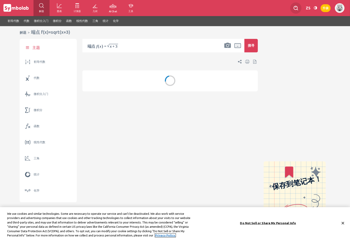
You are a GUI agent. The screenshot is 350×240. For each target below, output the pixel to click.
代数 (37, 78)
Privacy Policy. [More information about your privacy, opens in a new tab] (165, 235)
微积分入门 (41, 94)
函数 (37, 126)
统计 (37, 174)
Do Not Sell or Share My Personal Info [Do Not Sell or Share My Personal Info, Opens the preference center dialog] (268, 223)
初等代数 (39, 61)
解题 (23, 32)
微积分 (38, 110)
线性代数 (39, 142)
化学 (37, 190)
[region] (175, 223)
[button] (227, 48)
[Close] (343, 223)
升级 (326, 7)
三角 (37, 158)
